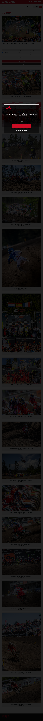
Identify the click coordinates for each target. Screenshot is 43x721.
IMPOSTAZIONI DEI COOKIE (21, 130)
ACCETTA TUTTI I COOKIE (21, 126)
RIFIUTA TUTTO (21, 121)
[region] (21, 118)
